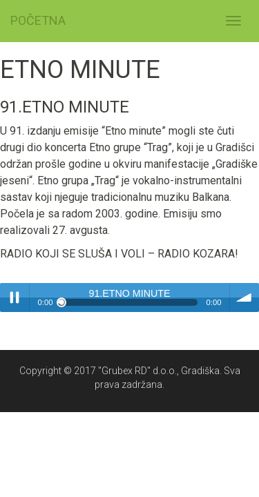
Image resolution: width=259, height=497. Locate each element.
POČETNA (38, 20)
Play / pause (14, 297)
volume (244, 297)
